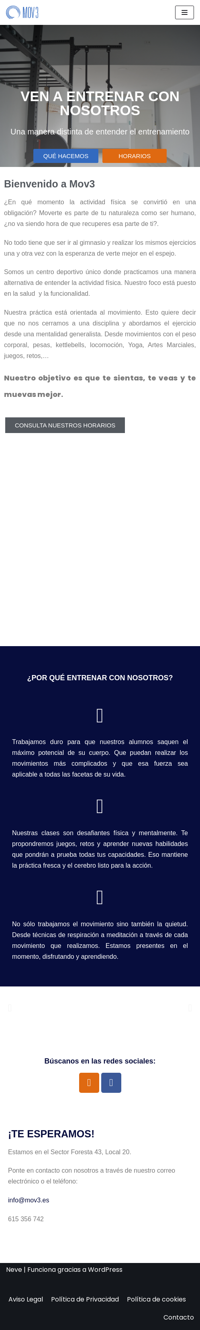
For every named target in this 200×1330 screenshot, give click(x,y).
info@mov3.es (28, 1200)
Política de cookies (156, 1299)
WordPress (105, 1269)
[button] (10, 1008)
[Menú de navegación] (184, 12)
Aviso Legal (25, 1299)
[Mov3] (22, 12)
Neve (14, 1269)
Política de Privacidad (85, 1299)
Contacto (178, 1317)
